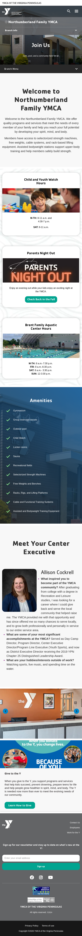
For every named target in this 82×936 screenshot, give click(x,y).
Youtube (50, 878)
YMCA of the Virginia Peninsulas (21, 2)
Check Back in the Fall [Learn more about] (41, 299)
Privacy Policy (31, 925)
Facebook (32, 878)
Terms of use (48, 925)
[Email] (41, 858)
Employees (75, 827)
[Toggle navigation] (76, 11)
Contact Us (75, 822)
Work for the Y (73, 832)
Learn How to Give (19, 805)
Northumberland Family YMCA (32, 22)
